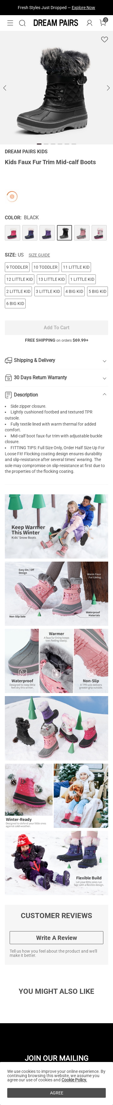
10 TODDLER (45, 267)
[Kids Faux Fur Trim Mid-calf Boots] (12, 233)
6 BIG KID (15, 303)
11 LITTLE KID (76, 267)
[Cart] (102, 23)
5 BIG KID (97, 291)
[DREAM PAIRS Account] (89, 23)
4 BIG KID (74, 291)
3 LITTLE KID (48, 291)
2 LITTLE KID (18, 291)
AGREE (56, 1092)
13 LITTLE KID (51, 279)
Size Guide (39, 255)
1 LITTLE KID (82, 279)
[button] (10, 23)
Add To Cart (56, 327)
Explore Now (83, 7)
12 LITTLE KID (19, 279)
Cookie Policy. (74, 1079)
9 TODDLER (17, 267)
